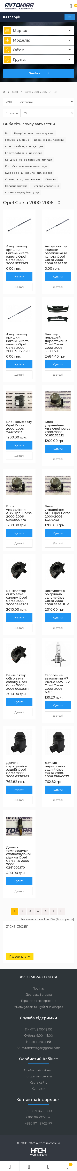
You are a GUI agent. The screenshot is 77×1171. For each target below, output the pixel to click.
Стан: (9, 101)
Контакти (38, 1089)
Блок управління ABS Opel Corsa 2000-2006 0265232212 (57, 428)
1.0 (55, 91)
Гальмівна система (17, 139)
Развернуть (17, 956)
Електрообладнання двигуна (24, 146)
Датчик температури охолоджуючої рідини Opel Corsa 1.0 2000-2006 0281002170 (18, 857)
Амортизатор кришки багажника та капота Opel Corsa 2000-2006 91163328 (18, 342)
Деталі (19, 287)
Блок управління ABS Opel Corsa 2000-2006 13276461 (57, 513)
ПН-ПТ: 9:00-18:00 (38, 1029)
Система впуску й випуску (22, 192)
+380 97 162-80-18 (38, 1111)
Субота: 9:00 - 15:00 (38, 1035)
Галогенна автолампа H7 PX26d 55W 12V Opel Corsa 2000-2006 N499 (57, 683)
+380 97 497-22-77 (38, 1123)
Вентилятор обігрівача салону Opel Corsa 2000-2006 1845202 (17, 597)
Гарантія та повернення (38, 1001)
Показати (12, 112)
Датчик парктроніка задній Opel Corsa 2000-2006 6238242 (17, 769)
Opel (15, 91)
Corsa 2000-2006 (36, 91)
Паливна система (16, 185)
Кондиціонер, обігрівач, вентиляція (28, 159)
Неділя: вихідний (38, 1042)
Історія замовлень (38, 1076)
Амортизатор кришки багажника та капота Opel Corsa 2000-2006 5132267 (17, 254)
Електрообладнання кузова (23, 152)
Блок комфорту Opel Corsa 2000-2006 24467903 (19, 427)
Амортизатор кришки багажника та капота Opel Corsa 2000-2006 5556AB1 (56, 254)
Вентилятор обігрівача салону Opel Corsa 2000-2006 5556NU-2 (57, 597)
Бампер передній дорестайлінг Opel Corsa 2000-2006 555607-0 (56, 342)
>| (61, 911)
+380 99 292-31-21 (39, 1117)
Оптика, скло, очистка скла (22, 179)
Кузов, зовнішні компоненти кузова (28, 172)
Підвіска (50, 179)
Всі (7, 133)
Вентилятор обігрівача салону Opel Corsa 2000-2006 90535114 (17, 682)
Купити (19, 276)
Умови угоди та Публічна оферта (38, 1007)
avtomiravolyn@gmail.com (38, 1048)
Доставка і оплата (38, 995)
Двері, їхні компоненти (49, 139)
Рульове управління (45, 185)
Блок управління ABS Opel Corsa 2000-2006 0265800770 (19, 513)
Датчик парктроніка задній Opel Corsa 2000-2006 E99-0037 (57, 769)
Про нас (38, 988)
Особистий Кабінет (38, 1070)
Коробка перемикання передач (26, 166)
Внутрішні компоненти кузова (34, 133)
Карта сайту (38, 1082)
